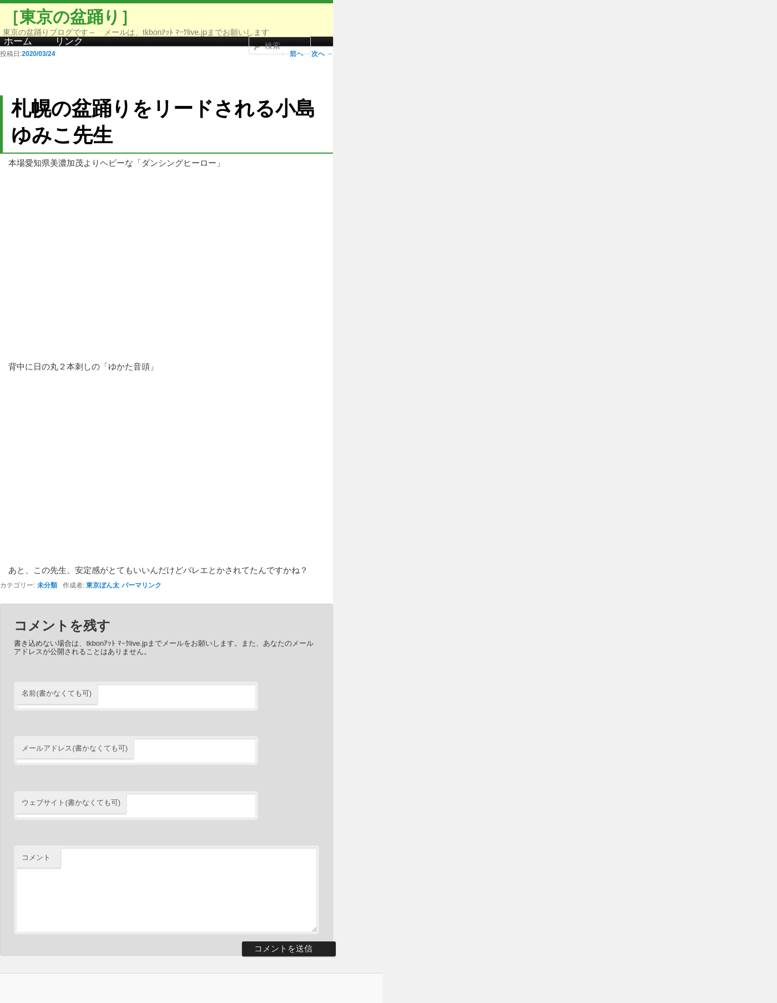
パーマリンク (142, 585)
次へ (322, 54)
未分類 (47, 585)
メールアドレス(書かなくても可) (75, 748)
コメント (36, 857)
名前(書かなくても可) (57, 693)
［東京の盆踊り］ (70, 17)
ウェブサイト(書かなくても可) (71, 802)
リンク (69, 41)
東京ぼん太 (102, 585)
